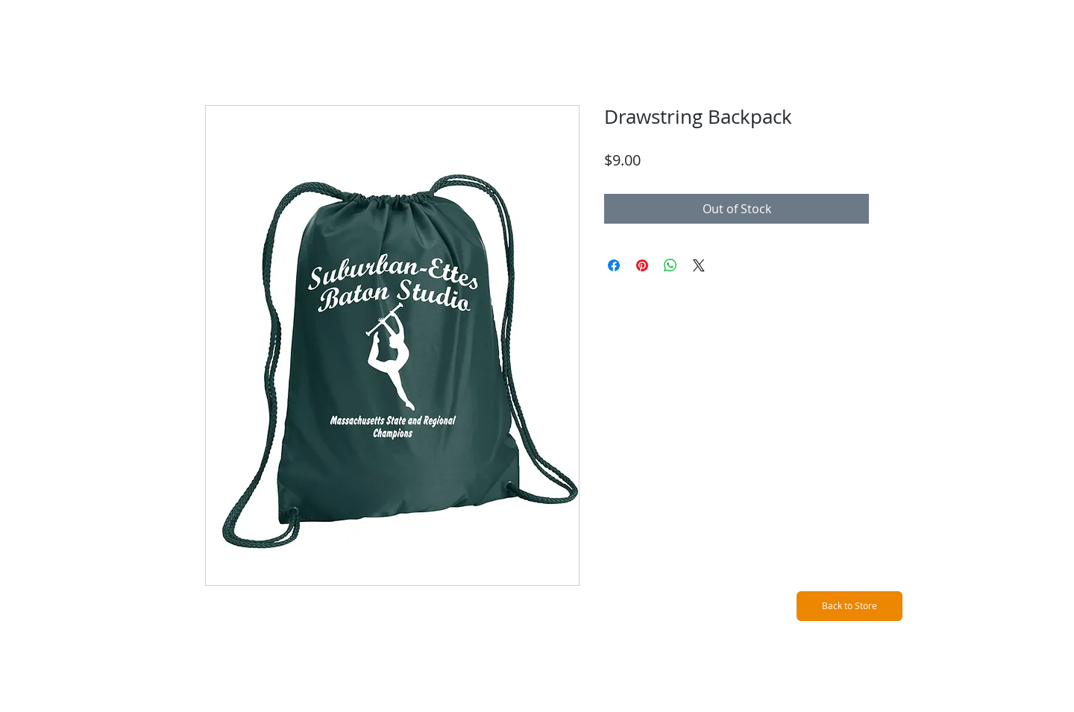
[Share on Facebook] (614, 265)
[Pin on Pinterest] (642, 265)
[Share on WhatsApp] (670, 265)
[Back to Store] (849, 606)
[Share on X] (699, 265)
